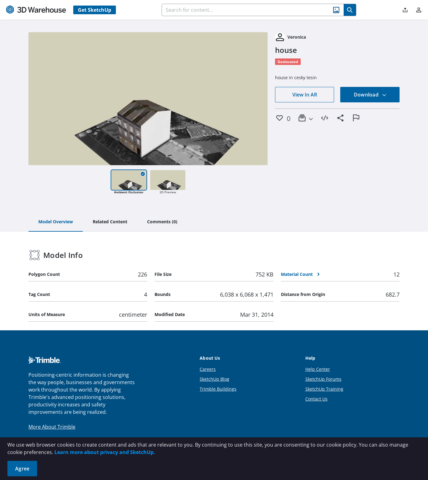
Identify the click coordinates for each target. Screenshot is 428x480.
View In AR (304, 94)
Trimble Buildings (218, 389)
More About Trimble (51, 426)
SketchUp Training (324, 389)
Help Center (317, 369)
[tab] (55, 222)
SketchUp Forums (323, 379)
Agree (22, 468)
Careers (208, 369)
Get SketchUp (94, 9)
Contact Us (316, 399)
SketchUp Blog (214, 379)
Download (370, 94)
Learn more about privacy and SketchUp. (104, 452)
